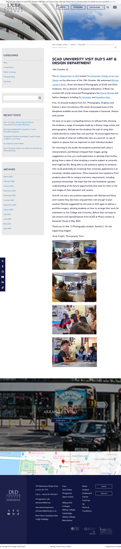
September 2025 (10, 205)
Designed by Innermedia (113, 546)
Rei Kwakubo (85, 97)
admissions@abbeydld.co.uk (45, 511)
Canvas (85, 497)
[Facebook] (13, 510)
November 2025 (10, 195)
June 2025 (7, 219)
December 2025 (10, 191)
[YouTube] (8, 514)
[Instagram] (18, 510)
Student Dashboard (87, 491)
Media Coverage (10, 72)
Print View (39, 515)
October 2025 (9, 200)
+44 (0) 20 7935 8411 (50, 494)
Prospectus (67, 493)
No (114, 2)
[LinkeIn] (13, 514)
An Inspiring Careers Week (14, 143)
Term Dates (67, 489)
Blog (5, 62)
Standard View (51, 515)
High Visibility (42, 519)
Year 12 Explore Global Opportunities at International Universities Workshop (19, 123)
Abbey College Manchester (68, 519)
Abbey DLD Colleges (67, 504)
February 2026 (9, 181)
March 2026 (8, 176)
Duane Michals (107, 93)
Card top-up (86, 502)
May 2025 (7, 224)
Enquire (78, 7)
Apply (62, 7)
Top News (7, 81)
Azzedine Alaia (103, 97)
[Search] (108, 7)
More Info (60, 421)
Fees (64, 486)
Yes (111, 2)
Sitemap (52, 546)
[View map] (60, 463)
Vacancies (104, 493)
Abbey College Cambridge (68, 512)
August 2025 (8, 210)
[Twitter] (9, 510)
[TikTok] (18, 514)
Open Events (67, 497)
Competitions (9, 67)
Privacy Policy (60, 546)
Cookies (68, 546)
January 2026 (9, 186)
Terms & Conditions (87, 509)
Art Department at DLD (67, 76)
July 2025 (7, 214)
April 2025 (7, 228)
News (84, 486)
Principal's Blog (9, 77)
